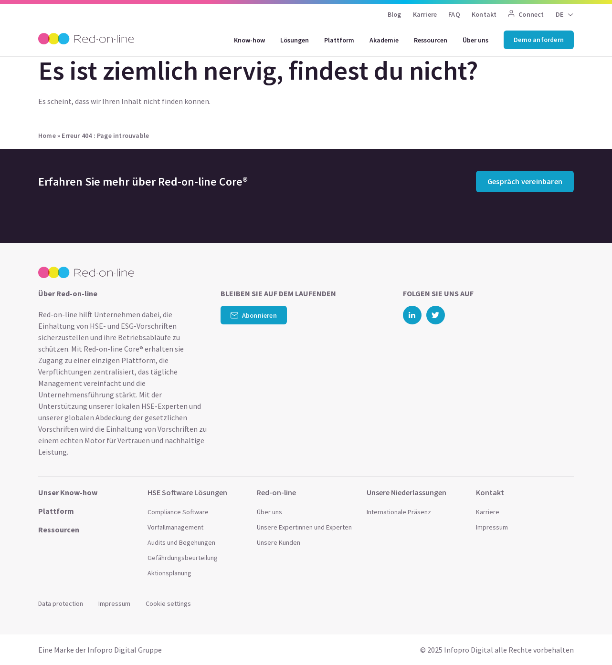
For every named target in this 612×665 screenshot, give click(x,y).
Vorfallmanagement (175, 527)
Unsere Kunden (278, 542)
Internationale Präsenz (399, 512)
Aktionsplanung (169, 573)
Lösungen (294, 40)
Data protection (60, 603)
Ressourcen (430, 40)
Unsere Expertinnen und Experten (304, 527)
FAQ (454, 14)
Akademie (384, 40)
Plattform (339, 40)
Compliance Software (178, 512)
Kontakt (484, 14)
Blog (394, 14)
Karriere (425, 14)
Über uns (475, 40)
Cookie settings (168, 603)
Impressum (492, 527)
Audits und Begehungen (181, 542)
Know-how (249, 40)
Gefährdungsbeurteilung (183, 557)
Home (47, 135)
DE (559, 14)
